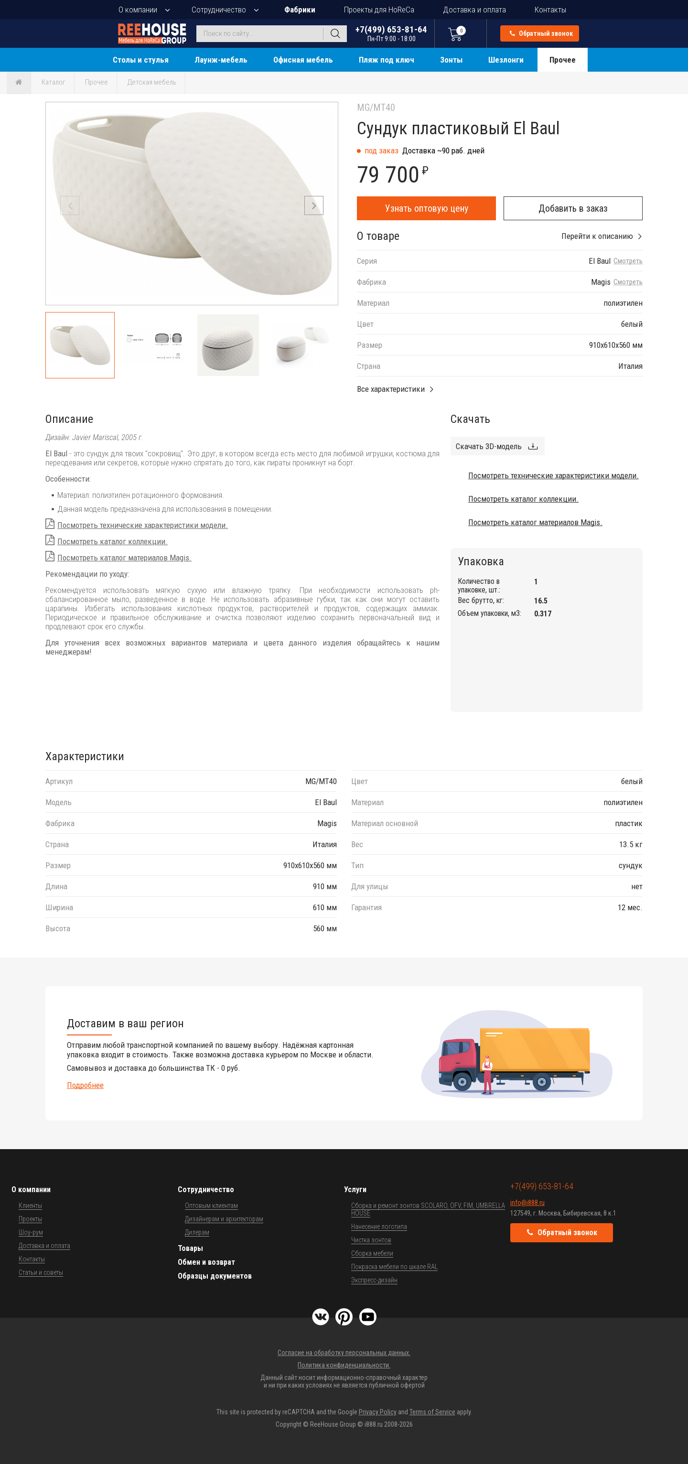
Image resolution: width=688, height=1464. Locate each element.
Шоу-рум (31, 1232)
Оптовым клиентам (211, 1205)
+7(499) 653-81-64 (391, 33)
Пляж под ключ (386, 60)
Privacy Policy (378, 1412)
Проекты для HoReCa (379, 9)
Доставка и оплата (474, 9)
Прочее (562, 60)
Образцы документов (215, 1276)
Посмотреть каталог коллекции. (112, 541)
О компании (137, 9)
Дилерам (197, 1232)
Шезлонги (506, 60)
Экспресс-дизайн (374, 1280)
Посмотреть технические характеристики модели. (142, 525)
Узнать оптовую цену (426, 208)
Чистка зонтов (371, 1240)
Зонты (451, 60)
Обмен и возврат (206, 1262)
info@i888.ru (527, 1202)
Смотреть (628, 261)
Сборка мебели (372, 1253)
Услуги (355, 1189)
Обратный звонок (541, 33)
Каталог (53, 82)
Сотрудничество (219, 9)
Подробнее (85, 1085)
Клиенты (30, 1205)
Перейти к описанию (597, 236)
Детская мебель (152, 82)
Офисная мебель (303, 60)
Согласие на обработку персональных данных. (344, 1352)
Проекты (30, 1219)
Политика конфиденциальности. (344, 1365)
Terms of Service (432, 1412)
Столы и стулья (141, 60)
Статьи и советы (41, 1272)
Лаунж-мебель (220, 60)
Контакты (550, 9)
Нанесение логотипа (379, 1226)
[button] (313, 205)
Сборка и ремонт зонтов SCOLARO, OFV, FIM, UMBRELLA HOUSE (428, 1209)
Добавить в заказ (573, 208)
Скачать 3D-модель (489, 446)
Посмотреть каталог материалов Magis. (124, 557)
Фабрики (299, 9)
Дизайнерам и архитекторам (224, 1219)
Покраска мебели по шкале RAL (394, 1266)
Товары (190, 1248)
